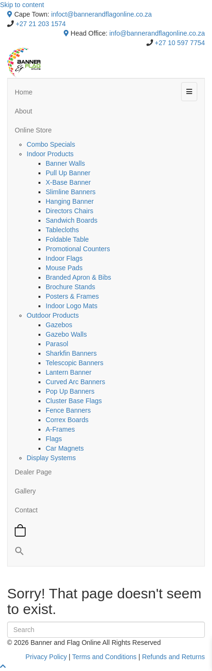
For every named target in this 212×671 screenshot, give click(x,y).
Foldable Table (67, 239)
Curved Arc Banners (75, 382)
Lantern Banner (69, 372)
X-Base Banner (68, 182)
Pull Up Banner (68, 173)
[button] (106, 552)
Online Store (33, 130)
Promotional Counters (78, 249)
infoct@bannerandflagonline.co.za (101, 14)
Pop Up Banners (70, 391)
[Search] (106, 630)
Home (23, 92)
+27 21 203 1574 (41, 24)
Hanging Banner (70, 201)
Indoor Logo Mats (71, 306)
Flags (54, 439)
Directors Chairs (69, 211)
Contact (26, 510)
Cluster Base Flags (74, 401)
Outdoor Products (53, 315)
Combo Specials (51, 144)
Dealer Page (33, 472)
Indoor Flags (64, 258)
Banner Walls (65, 163)
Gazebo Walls (66, 334)
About (23, 111)
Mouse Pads (64, 268)
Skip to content (22, 5)
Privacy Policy (46, 657)
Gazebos (59, 325)
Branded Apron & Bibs (78, 277)
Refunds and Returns (173, 657)
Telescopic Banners (74, 363)
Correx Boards (67, 420)
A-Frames (60, 429)
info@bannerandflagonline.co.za (157, 33)
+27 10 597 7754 (180, 43)
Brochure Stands (70, 287)
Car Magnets (65, 448)
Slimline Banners (71, 192)
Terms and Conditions (104, 657)
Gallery (25, 491)
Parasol (57, 344)
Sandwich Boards (71, 220)
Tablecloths (62, 230)
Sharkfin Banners (71, 353)
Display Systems (51, 458)
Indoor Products (50, 154)
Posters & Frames (72, 296)
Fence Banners (68, 410)
